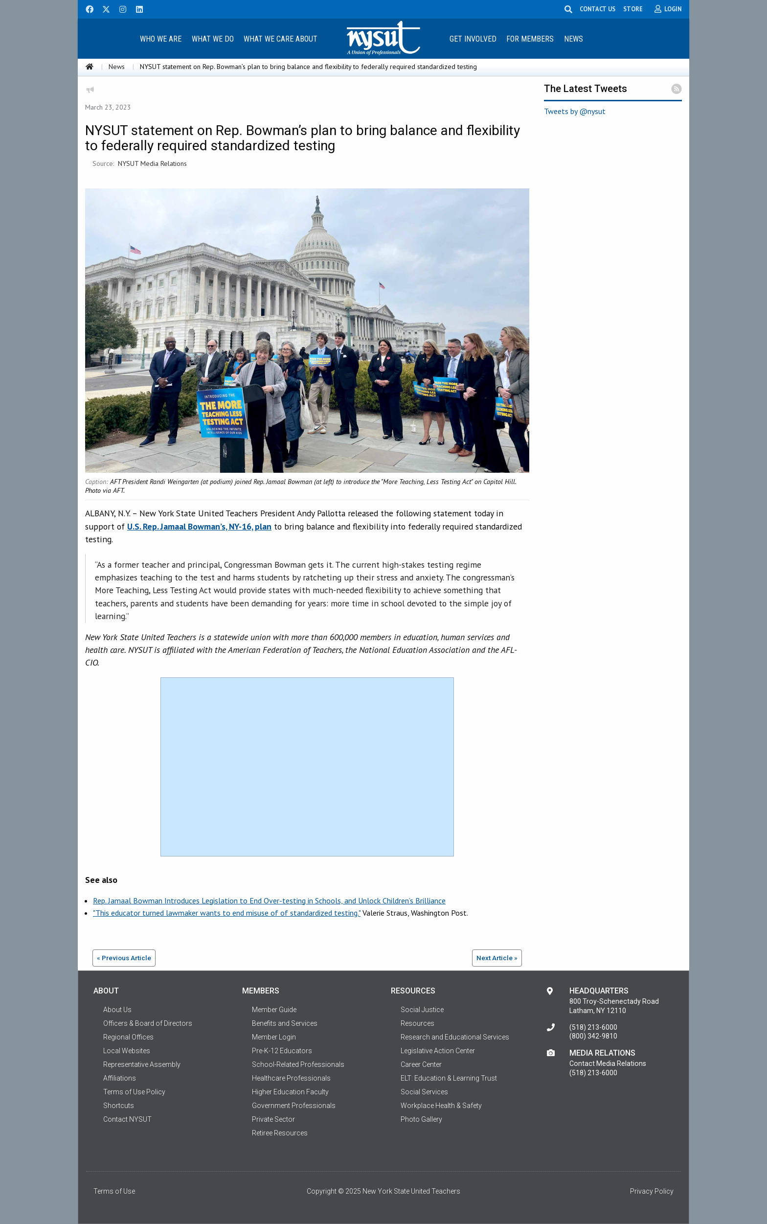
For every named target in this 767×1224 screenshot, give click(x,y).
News (573, 39)
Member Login (274, 1037)
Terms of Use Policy (134, 1092)
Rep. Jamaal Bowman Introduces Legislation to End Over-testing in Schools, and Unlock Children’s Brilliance (269, 900)
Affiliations (119, 1078)
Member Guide (274, 1010)
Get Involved (473, 39)
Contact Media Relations (607, 1063)
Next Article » (497, 958)
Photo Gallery (421, 1119)
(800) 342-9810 (593, 1036)
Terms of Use (114, 1191)
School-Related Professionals (298, 1064)
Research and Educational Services (455, 1037)
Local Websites (126, 1051)
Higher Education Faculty (290, 1092)
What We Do (213, 39)
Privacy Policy (652, 1191)
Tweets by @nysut (575, 111)
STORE (633, 9)
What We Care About (280, 39)
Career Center (421, 1064)
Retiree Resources (280, 1133)
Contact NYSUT (127, 1119)
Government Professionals (294, 1105)
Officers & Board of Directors (147, 1023)
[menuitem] (160, 38)
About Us (117, 1010)
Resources (417, 1023)
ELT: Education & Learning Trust (449, 1078)
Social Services (424, 1092)
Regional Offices (128, 1037)
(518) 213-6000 (593, 1027)
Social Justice (422, 1010)
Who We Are (160, 39)
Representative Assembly (141, 1064)
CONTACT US (597, 9)
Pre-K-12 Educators (282, 1051)
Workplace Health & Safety (441, 1105)
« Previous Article (124, 958)
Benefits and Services (284, 1023)
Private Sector (273, 1119)
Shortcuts (118, 1105)
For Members (530, 39)
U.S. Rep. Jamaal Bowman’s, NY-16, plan (199, 526)
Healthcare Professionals (291, 1078)
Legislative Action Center (438, 1051)
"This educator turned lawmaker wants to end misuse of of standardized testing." (227, 913)
